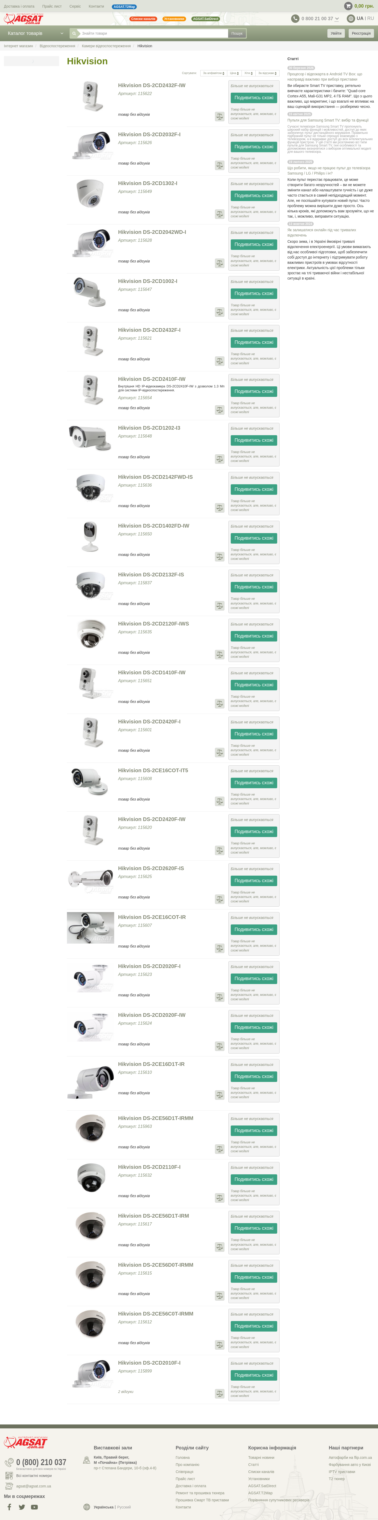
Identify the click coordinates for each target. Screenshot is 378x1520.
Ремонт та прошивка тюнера (200, 1493)
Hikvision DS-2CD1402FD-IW (153, 526)
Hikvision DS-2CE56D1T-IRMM (155, 1118)
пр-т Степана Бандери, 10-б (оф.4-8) (125, 1468)
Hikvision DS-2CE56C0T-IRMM (155, 1314)
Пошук (237, 33)
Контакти (96, 6)
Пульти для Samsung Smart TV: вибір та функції (328, 120)
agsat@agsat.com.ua (33, 1486)
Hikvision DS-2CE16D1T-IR (151, 1064)
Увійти (336, 33)
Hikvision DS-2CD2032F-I (149, 134)
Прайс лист (52, 6)
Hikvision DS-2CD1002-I (147, 281)
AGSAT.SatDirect (262, 1486)
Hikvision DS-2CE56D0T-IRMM (155, 1265)
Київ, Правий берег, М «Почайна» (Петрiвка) (115, 1460)
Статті (253, 1465)
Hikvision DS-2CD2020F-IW (152, 1015)
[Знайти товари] (152, 33)
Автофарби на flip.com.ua (350, 1457)
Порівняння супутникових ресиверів (278, 1500)
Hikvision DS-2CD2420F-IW (152, 819)
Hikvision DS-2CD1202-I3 (149, 428)
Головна (183, 1457)
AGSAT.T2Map (260, 1493)
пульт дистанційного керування (327, 133)
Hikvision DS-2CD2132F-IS (151, 574)
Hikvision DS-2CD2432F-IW (152, 85)
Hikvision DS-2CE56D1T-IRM (153, 1216)
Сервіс (75, 6)
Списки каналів (261, 1472)
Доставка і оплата (19, 6)
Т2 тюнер (337, 1479)
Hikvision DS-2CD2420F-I (149, 721)
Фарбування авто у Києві (350, 1465)
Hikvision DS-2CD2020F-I (149, 966)
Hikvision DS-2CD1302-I (147, 183)
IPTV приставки (342, 1472)
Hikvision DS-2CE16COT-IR (152, 917)
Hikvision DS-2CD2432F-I (149, 330)
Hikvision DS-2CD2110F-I (149, 1167)
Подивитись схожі (253, 97)
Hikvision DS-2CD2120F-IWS (153, 624)
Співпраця (184, 1472)
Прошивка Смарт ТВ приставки (202, 1500)
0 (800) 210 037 (41, 1462)
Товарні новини (261, 1457)
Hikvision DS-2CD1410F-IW (152, 672)
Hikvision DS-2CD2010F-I (149, 1363)
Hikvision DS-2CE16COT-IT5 (153, 770)
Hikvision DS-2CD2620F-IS (151, 868)
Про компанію (187, 1465)
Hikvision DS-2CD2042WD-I (152, 232)
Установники (259, 1479)
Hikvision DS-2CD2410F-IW (152, 379)
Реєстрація (361, 33)
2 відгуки (125, 1392)
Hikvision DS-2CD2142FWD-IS (155, 477)
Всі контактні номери (34, 1476)
